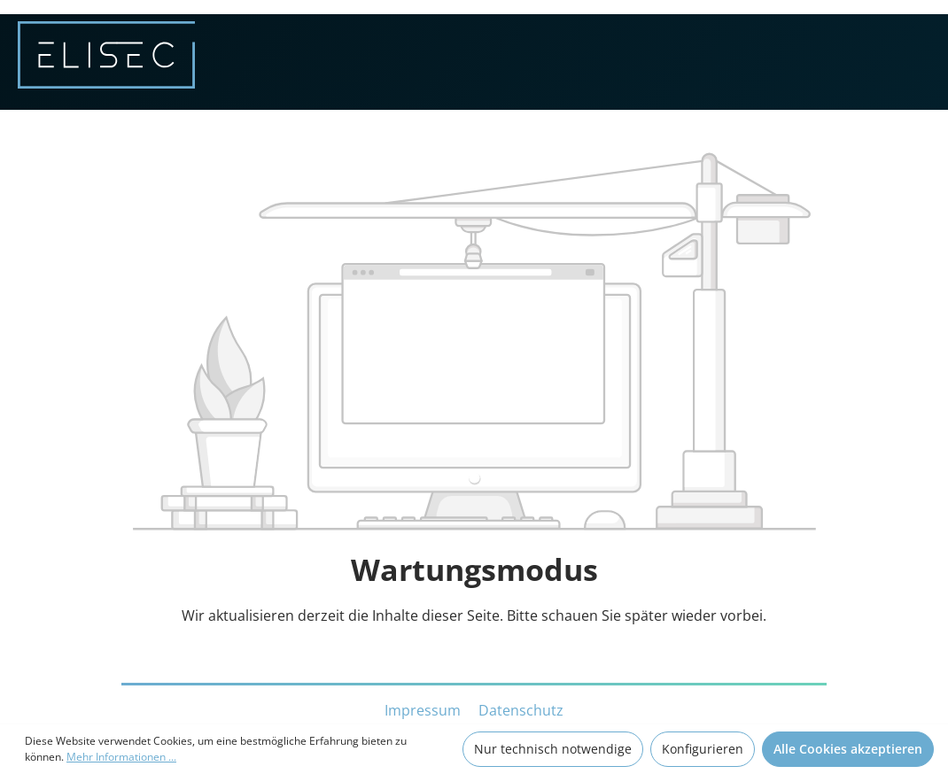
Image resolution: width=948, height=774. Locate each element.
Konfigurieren (702, 748)
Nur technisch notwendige (553, 748)
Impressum (424, 710)
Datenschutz (520, 710)
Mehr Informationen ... (121, 756)
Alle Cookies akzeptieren (847, 748)
